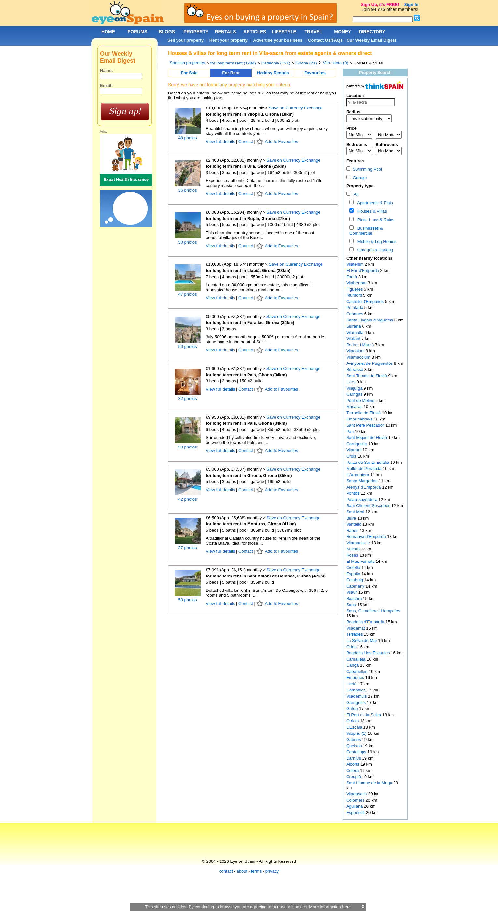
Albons (353, 764)
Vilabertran (357, 282)
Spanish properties (187, 62)
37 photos (187, 547)
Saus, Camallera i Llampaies (373, 610)
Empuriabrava (360, 419)
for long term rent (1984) (233, 63)
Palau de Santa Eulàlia (368, 462)
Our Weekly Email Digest (371, 40)
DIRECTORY (372, 31)
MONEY (342, 31)
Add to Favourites (281, 141)
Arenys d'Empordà (364, 487)
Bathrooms (387, 144)
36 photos (187, 190)
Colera (353, 770)
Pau (350, 431)
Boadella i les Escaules (368, 652)
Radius (353, 111)
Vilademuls (357, 696)
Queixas (354, 745)
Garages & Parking (374, 250)
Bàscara (354, 598)
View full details (221, 141)
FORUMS (138, 31)
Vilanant (354, 450)
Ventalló (354, 524)
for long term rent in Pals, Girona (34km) (246, 374)
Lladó (352, 683)
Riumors (354, 295)
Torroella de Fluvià (364, 412)
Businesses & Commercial (366, 230)
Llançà (353, 665)
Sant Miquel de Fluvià (367, 437)
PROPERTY (195, 31)
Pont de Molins (361, 400)
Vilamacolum (359, 357)
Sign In (411, 4)
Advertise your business (277, 40)
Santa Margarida (362, 480)
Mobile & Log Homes (376, 241)
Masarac (354, 406)
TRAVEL (313, 31)
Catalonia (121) (275, 63)
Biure (351, 518)
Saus (351, 604)
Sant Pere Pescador (365, 425)
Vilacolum (356, 351)
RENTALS (225, 31)
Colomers (355, 800)
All (355, 194)
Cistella (353, 567)
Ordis (352, 456)
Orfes (352, 646)
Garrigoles (356, 702)
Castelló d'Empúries (365, 301)
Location (355, 95)
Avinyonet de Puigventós (370, 363)
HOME (108, 31)
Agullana (355, 806)
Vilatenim (355, 264)
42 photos (187, 499)
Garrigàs (354, 394)
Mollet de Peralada (364, 468)
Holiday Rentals (273, 72)
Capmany (355, 586)
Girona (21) (306, 63)
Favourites (315, 72)
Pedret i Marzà (360, 344)
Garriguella (357, 443)
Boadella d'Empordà (365, 621)
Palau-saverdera (362, 499)
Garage (356, 177)
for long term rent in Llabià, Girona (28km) (248, 270)
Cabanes (355, 313)
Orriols (353, 721)
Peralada (355, 307)
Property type (360, 185)
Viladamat (356, 628)
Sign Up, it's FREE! (380, 4)
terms (256, 871)
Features (355, 160)
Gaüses (354, 739)
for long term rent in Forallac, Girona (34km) (250, 322)
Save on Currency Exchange (295, 108)
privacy (272, 871)
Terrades (355, 634)
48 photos (187, 137)
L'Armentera (358, 474)
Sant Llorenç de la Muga (369, 782)
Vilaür (352, 592)
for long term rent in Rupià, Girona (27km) (248, 218)
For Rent (230, 72)
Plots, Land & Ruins (374, 219)
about (242, 871)
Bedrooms (356, 144)
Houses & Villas (371, 211)
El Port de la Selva (364, 714)
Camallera (356, 659)
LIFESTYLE (284, 31)
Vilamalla (355, 332)
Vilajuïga (354, 388)
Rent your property (228, 40)
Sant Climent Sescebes (368, 505)
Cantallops (356, 751)
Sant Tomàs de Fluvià (367, 375)
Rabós (353, 530)
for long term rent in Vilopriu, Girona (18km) (250, 114)
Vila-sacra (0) (335, 62)
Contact (245, 141)
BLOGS (167, 31)
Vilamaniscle (358, 542)
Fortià (352, 276)
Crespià (354, 776)
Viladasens (357, 793)
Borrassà (355, 369)
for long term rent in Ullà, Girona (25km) (246, 166)
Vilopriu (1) (356, 733)
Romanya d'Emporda (366, 536)
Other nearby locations (369, 258)
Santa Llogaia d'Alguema (370, 320)
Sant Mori (355, 511)
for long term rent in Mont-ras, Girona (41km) (251, 523)
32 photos (187, 398)
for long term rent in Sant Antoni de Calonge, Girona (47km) (266, 576)
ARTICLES (254, 31)
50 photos (187, 242)
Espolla (353, 573)
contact (226, 871)
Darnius (354, 758)
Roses (352, 555)
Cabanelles (357, 671)
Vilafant (354, 338)
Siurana (354, 326)
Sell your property (185, 40)
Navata (353, 549)
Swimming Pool (364, 169)
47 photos (187, 294)
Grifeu (352, 708)
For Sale (189, 72)
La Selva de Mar (362, 640)
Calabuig (355, 579)
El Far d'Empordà (363, 270)
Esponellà (356, 812)
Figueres (355, 289)
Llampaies (356, 690)
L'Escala (354, 727)
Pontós (353, 493)
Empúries (355, 677)
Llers (351, 381)
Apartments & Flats (374, 202)
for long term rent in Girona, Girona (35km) (249, 475)
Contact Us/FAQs (325, 40)
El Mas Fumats (361, 561)
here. (347, 906)
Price (351, 128)
